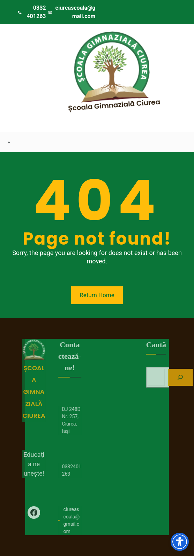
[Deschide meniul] (26, 39)
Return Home (97, 295)
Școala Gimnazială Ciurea (119, 104)
